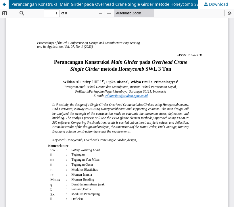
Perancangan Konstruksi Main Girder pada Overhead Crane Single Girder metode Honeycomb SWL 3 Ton (112, 4)
